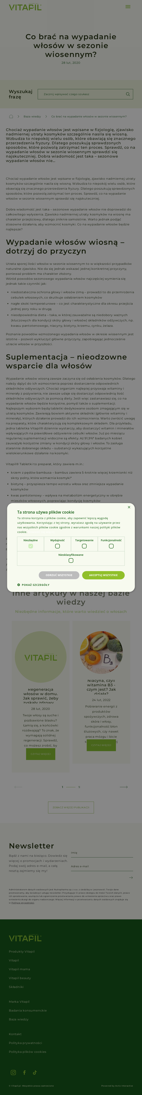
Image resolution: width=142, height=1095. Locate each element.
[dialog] (71, 547)
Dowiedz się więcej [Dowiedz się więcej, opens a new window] (41, 532)
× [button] (129, 507)
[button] (33, 584)
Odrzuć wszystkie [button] (59, 575)
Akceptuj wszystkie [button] (103, 575)
